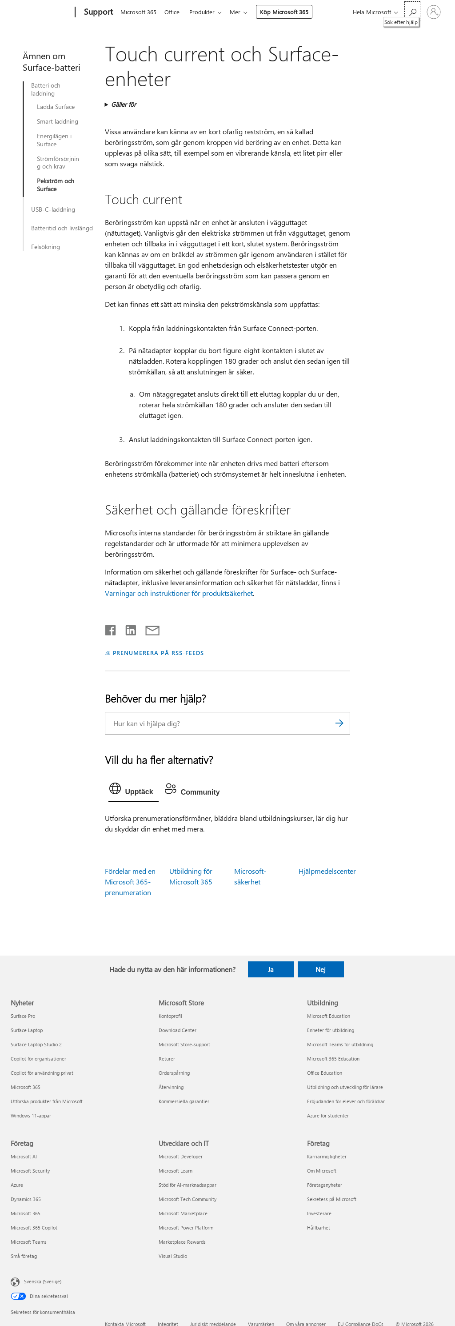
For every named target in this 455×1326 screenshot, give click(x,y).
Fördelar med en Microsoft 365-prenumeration (130, 881)
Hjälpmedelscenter (327, 871)
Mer (240, 12)
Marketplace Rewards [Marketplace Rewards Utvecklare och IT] (182, 1241)
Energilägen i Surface (54, 140)
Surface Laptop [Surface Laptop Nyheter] (27, 1030)
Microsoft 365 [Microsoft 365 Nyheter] (25, 1087)
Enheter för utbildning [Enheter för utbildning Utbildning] (330, 1030)
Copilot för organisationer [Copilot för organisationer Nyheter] (38, 1058)
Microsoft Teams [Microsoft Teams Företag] (29, 1241)
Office (173, 12)
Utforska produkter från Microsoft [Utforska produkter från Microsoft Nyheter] (47, 1101)
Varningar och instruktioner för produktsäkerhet (179, 593)
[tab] (133, 790)
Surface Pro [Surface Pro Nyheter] (23, 1016)
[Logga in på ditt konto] (433, 12)
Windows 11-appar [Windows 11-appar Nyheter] (31, 1115)
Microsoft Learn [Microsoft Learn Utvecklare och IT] (175, 1170)
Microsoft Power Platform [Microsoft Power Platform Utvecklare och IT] (186, 1227)
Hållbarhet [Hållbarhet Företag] (318, 1227)
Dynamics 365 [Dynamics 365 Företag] (26, 1199)
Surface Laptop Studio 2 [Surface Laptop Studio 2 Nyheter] (36, 1044)
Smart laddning (57, 121)
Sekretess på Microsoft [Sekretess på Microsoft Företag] (331, 1199)
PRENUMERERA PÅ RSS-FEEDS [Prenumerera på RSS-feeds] (158, 652)
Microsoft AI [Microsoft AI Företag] (24, 1156)
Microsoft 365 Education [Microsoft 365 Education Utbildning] (333, 1058)
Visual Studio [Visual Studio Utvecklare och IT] (173, 1256)
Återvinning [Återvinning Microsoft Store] (171, 1087)
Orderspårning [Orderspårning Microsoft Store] (174, 1072)
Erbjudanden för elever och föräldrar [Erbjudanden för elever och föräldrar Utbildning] (346, 1101)
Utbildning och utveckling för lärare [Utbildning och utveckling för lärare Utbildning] (345, 1087)
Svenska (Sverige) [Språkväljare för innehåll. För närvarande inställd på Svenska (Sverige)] (42, 1281)
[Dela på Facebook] (111, 628)
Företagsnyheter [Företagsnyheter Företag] (324, 1184)
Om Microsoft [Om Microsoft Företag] (321, 1170)
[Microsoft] (41, 12)
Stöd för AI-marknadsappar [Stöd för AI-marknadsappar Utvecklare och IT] (187, 1184)
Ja (271, 969)
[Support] (98, 12)
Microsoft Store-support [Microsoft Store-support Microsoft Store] (184, 1044)
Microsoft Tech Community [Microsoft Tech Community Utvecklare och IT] (187, 1199)
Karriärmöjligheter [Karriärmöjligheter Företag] (327, 1156)
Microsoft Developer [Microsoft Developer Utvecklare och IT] (181, 1156)
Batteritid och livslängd (62, 228)
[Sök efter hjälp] (412, 11)
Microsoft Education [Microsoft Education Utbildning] (328, 1016)
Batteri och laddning (45, 89)
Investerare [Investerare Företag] (319, 1213)
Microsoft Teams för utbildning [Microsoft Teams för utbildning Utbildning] (340, 1044)
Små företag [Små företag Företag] (24, 1256)
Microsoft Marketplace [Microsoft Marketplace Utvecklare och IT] (183, 1213)
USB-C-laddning (53, 209)
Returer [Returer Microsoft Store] (167, 1058)
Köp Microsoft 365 (289, 12)
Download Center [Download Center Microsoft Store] (177, 1030)
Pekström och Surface (55, 185)
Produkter (205, 12)
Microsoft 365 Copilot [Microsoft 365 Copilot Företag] (34, 1227)
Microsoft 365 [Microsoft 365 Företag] (25, 1213)
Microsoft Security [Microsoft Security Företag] (30, 1170)
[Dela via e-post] (148, 628)
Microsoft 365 (138, 12)
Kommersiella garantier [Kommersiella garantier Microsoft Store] (184, 1101)
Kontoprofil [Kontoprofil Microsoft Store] (170, 1016)
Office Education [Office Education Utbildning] (324, 1072)
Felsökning (45, 247)
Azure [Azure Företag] (17, 1184)
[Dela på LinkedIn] (127, 628)
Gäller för (123, 104)
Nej (320, 969)
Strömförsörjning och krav (58, 163)
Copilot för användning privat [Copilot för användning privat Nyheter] (42, 1072)
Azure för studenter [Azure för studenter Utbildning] (328, 1115)
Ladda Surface (56, 107)
